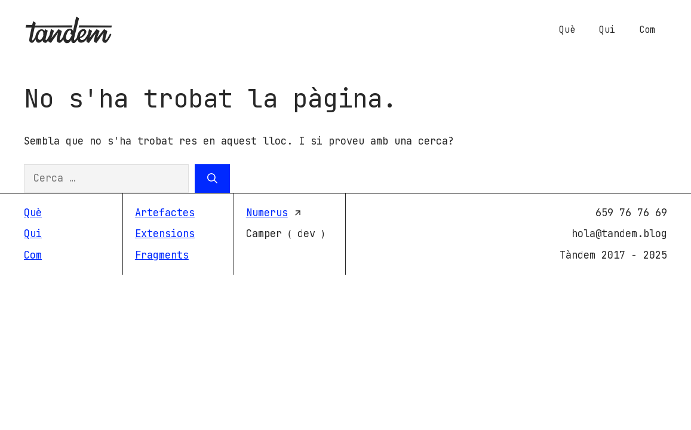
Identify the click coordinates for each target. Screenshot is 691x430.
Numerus (267, 212)
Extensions (165, 233)
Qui (607, 30)
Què (567, 30)
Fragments (162, 255)
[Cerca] (212, 178)
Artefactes (165, 212)
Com (647, 30)
